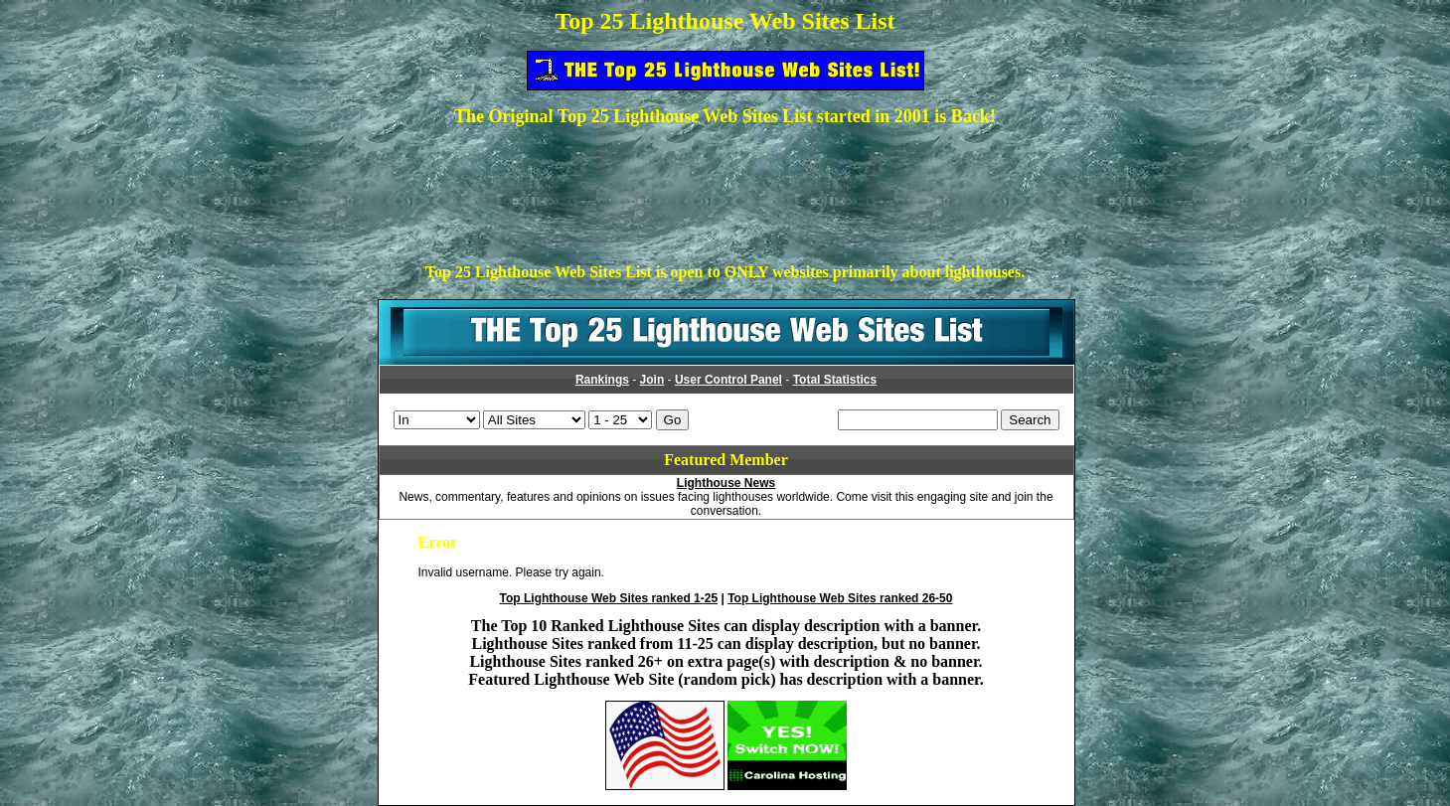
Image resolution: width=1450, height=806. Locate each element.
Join (652, 380)
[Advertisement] (725, 188)
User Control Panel (728, 380)
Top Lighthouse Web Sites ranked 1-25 (609, 598)
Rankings (602, 380)
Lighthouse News (726, 483)
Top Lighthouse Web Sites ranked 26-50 (839, 598)
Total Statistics (835, 380)
